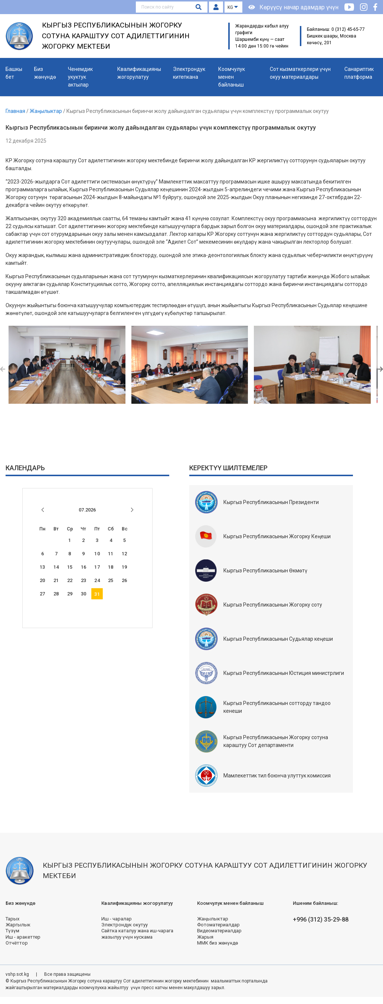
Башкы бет (14, 73)
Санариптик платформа (359, 73)
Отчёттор (17, 943)
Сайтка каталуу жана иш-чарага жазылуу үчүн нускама (137, 933)
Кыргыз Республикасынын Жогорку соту (272, 605)
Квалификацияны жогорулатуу (139, 73)
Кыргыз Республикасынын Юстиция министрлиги (283, 673)
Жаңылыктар (46, 111)
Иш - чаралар (116, 919)
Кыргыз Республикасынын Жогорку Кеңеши (277, 536)
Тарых (12, 919)
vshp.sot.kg (18, 974)
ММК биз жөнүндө (217, 943)
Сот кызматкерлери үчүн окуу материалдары (300, 73)
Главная (16, 111)
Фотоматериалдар (218, 924)
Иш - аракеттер (23, 937)
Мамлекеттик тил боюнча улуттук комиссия (277, 776)
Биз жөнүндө (45, 73)
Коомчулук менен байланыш (231, 77)
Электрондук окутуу (124, 924)
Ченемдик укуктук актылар (80, 77)
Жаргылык (18, 924)
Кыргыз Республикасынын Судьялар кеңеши (278, 639)
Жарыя (205, 937)
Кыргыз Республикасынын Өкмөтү (265, 571)
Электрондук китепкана (189, 73)
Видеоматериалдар (219, 930)
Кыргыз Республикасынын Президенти (271, 502)
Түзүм (12, 930)
